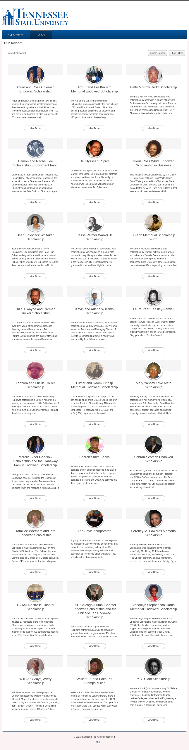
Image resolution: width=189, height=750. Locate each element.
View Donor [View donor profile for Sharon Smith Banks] (94, 498)
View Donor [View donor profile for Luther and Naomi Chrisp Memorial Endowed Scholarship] (94, 424)
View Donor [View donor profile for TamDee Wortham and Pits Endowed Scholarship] (35, 572)
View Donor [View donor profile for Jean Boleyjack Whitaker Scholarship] (35, 276)
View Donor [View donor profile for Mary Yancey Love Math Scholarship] (153, 424)
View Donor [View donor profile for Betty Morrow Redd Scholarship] (153, 128)
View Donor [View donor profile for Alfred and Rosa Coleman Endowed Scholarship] (35, 128)
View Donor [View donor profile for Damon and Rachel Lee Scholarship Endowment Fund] (35, 202)
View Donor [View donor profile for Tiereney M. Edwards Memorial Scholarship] (153, 572)
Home (97, 742)
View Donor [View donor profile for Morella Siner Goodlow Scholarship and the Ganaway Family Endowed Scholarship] (35, 498)
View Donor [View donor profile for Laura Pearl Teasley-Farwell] (153, 350)
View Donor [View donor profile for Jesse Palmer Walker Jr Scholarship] (94, 276)
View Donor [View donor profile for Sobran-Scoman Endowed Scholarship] (153, 498)
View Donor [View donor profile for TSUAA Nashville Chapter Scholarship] (35, 646)
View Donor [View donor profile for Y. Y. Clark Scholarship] (153, 720)
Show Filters (177, 53)
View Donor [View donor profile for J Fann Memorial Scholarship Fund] (153, 276)
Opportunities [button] (16, 34)
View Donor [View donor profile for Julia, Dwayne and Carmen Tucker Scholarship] (35, 350)
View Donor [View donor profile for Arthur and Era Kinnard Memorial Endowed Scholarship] (94, 128)
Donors (41, 34)
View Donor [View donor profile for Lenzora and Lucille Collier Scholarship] (35, 424)
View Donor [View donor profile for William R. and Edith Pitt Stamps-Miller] (94, 720)
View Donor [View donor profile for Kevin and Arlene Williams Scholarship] (94, 350)
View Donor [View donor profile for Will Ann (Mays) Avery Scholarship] (35, 720)
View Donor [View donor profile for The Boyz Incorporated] (94, 572)
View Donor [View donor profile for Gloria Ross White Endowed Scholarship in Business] (153, 202)
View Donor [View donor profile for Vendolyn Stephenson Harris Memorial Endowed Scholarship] (153, 646)
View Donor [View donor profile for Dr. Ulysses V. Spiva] (94, 202)
